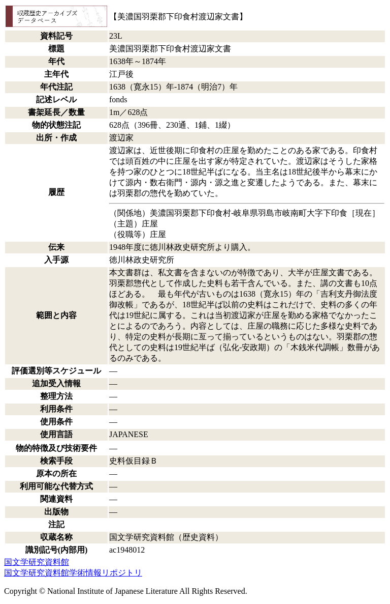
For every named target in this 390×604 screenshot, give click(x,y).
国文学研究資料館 (36, 562)
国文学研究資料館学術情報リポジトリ (73, 572)
